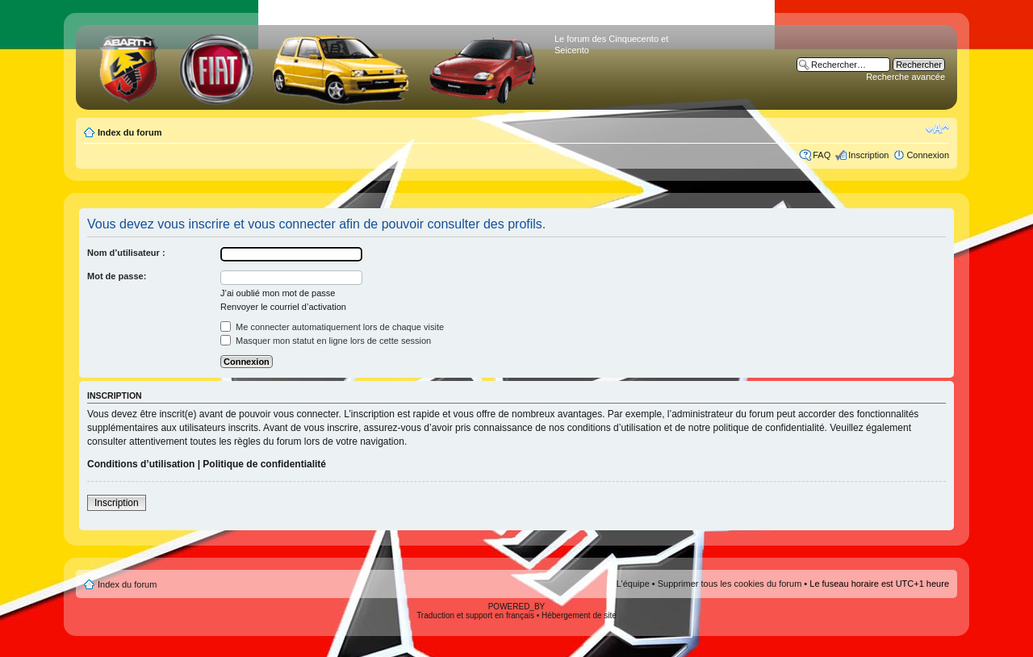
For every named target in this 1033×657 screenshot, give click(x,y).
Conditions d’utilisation (140, 464)
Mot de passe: (116, 276)
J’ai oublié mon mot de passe (277, 293)
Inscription (868, 155)
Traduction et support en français (475, 615)
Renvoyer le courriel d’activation (283, 307)
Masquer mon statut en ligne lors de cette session (325, 340)
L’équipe (633, 583)
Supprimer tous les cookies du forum (730, 583)
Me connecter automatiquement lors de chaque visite (332, 327)
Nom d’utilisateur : (126, 252)
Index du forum (129, 132)
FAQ (821, 155)
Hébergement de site (579, 615)
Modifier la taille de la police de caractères (937, 129)
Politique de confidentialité (264, 464)
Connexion (927, 155)
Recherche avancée (905, 77)
